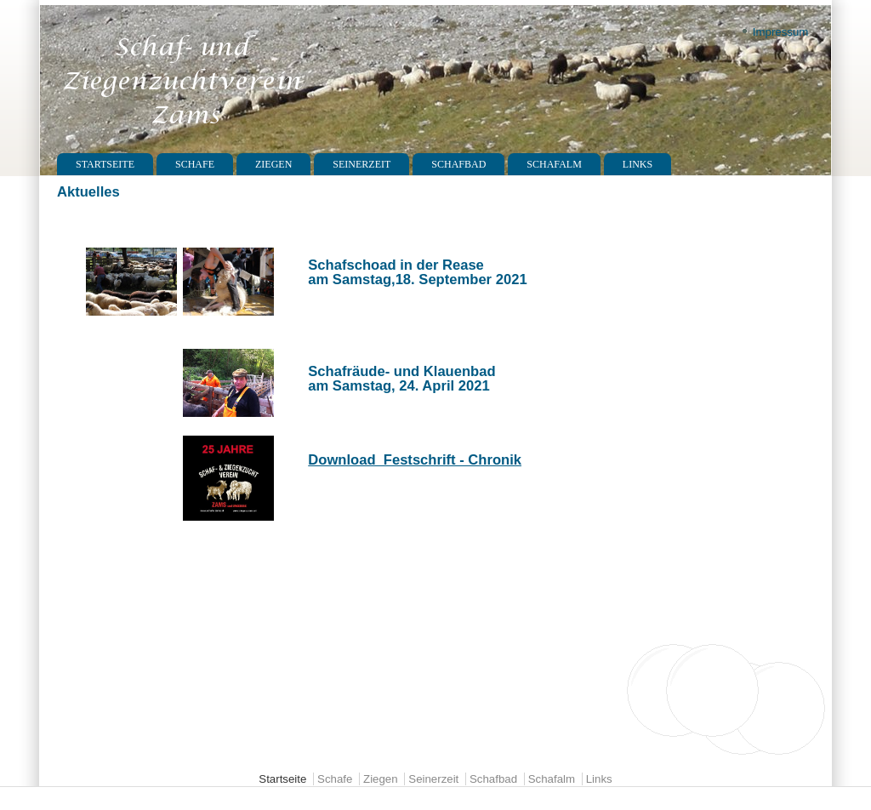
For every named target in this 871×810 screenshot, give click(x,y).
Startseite (105, 164)
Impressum (781, 32)
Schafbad (458, 164)
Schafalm (554, 164)
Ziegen (273, 164)
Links (637, 164)
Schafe (194, 164)
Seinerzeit (361, 164)
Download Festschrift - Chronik (414, 460)
